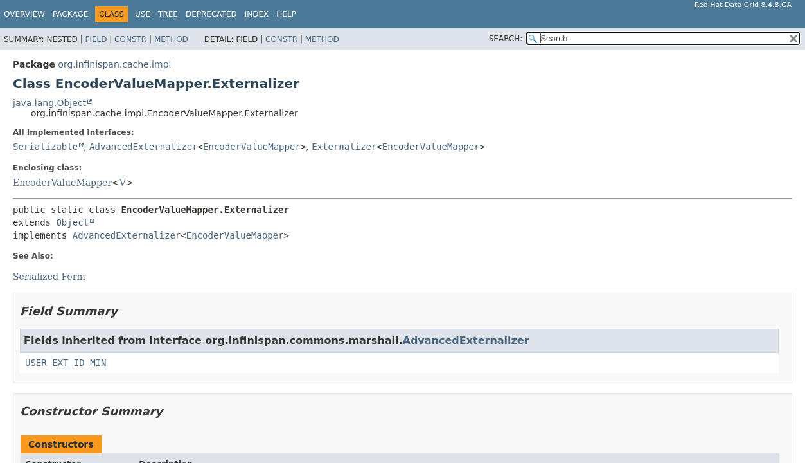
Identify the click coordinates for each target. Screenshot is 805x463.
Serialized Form (49, 276)
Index (257, 14)
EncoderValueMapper (252, 146)
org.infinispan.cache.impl (114, 64)
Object (72, 222)
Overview (24, 14)
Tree (168, 14)
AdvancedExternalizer (143, 146)
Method (171, 39)
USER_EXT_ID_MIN (65, 363)
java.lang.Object (49, 103)
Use (142, 14)
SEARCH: (506, 38)
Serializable (45, 146)
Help (286, 14)
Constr (130, 39)
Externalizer (344, 146)
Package (70, 14)
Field (96, 39)
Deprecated (211, 14)
